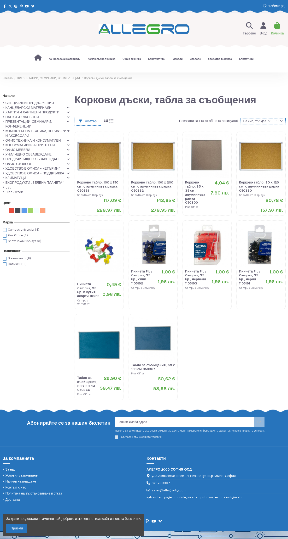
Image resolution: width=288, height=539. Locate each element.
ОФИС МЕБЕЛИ (18, 150)
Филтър (88, 121)
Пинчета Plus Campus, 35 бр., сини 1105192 (142, 277)
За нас (11, 471)
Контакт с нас (16, 489)
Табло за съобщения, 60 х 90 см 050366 (87, 384)
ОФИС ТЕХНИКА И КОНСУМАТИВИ (33, 141)
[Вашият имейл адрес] (184, 422)
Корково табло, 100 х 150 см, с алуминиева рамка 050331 (97, 186)
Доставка (13, 501)
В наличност (19, 258)
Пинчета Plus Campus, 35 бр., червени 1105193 (196, 277)
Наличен (17, 264)
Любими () (274, 6)
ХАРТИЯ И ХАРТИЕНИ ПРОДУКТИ (33, 112)
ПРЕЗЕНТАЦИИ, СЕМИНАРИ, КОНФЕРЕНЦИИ (29, 124)
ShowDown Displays (24, 241)
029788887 (161, 484)
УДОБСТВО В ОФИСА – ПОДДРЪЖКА (35, 173)
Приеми (17, 528)
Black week (14, 192)
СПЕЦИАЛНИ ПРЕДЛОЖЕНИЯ (30, 103)
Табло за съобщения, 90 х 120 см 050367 (153, 367)
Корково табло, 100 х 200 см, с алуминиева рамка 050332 (152, 186)
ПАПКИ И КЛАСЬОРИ (22, 117)
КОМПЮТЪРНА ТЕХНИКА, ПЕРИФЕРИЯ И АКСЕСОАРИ (37, 133)
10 (279, 121)
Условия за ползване (22, 477)
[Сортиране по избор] (255, 121)
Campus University (23, 229)
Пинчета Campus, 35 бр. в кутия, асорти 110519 (88, 290)
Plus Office (18, 235)
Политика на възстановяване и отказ (34, 495)
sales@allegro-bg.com (169, 491)
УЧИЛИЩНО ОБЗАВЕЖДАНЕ (29, 154)
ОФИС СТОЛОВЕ (19, 164)
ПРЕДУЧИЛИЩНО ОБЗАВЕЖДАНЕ (33, 159)
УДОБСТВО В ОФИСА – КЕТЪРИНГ (33, 169)
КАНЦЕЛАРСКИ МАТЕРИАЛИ (29, 108)
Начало (9, 96)
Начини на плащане (21, 483)
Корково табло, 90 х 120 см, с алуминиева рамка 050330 (259, 186)
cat (8, 187)
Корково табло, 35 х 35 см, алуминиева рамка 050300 (195, 192)
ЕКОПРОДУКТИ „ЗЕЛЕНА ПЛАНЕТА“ (35, 183)
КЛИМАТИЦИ (16, 178)
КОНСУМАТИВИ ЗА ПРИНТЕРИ (30, 145)
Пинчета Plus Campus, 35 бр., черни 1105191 (250, 277)
